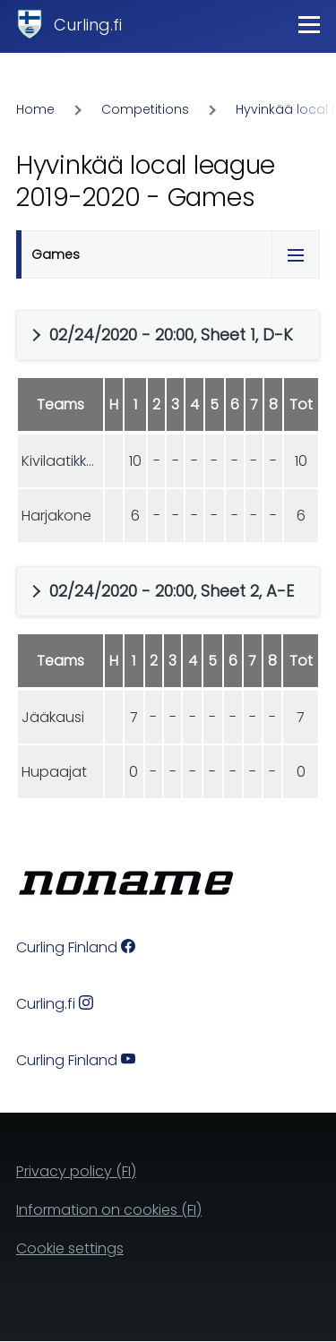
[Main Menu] (309, 24)
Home (35, 109)
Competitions (145, 109)
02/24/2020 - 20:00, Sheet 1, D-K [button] (171, 334)
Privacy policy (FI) (76, 1171)
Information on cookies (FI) (109, 1210)
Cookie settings (70, 1248)
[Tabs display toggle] (295, 254)
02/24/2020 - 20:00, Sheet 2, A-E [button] (171, 591)
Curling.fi (88, 24)
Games (55, 254)
